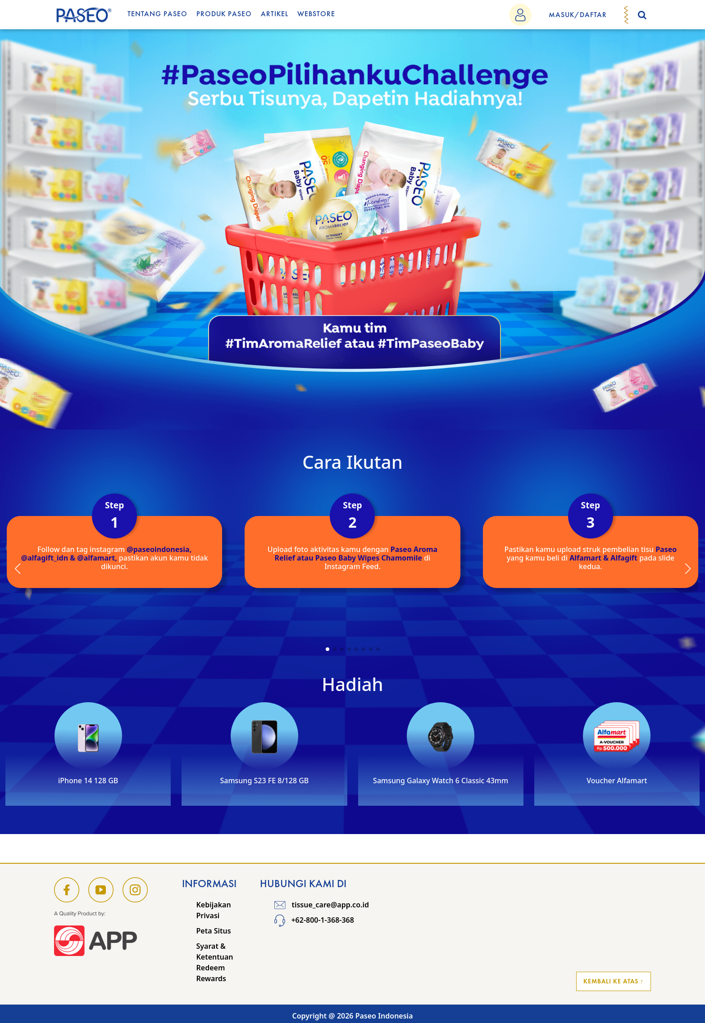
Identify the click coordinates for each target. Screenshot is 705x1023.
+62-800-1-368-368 (314, 920)
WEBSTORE (316, 13)
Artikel (274, 13)
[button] (327, 649)
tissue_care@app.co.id (321, 905)
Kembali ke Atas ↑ (613, 981)
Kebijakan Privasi (213, 910)
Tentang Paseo (157, 13)
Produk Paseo (224, 13)
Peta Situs (213, 931)
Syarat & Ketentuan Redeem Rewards (214, 962)
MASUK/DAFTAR (578, 14)
